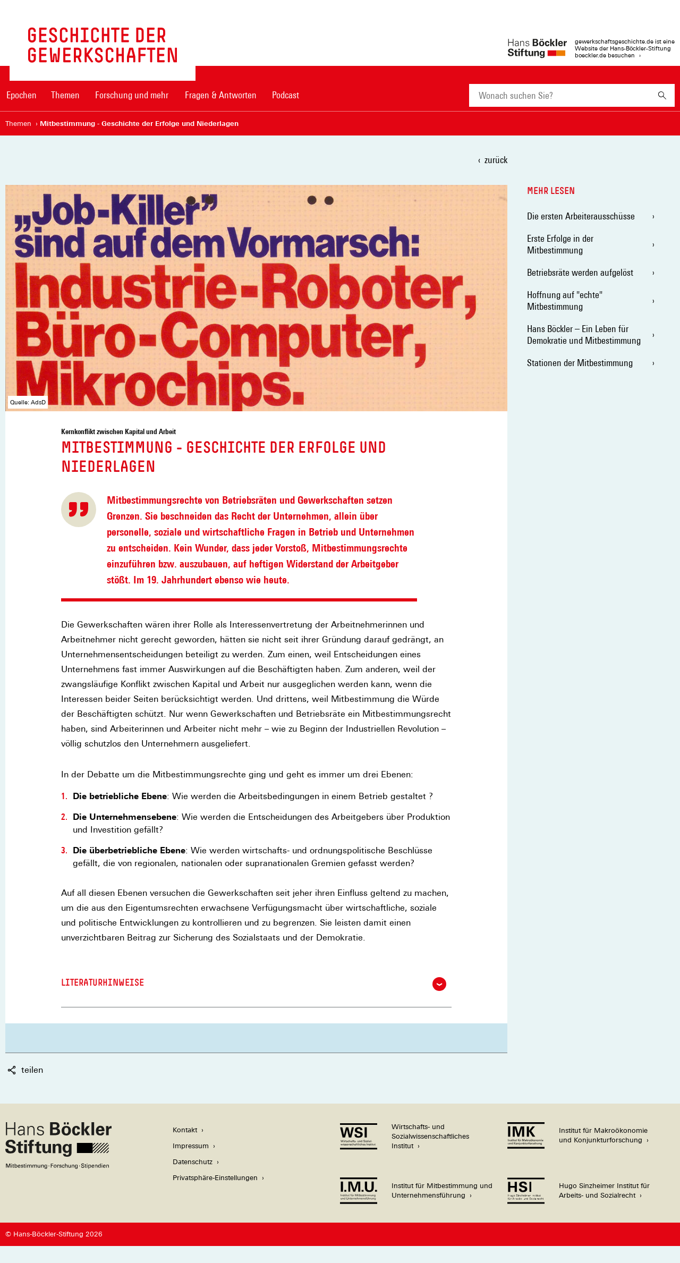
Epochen (21, 94)
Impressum (191, 1146)
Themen (65, 94)
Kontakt (185, 1130)
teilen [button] (25, 1070)
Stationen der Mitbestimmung (580, 362)
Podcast (285, 94)
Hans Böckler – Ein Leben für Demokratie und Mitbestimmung (584, 334)
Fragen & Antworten (221, 94)
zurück (495, 159)
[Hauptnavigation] (152, 95)
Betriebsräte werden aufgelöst (580, 272)
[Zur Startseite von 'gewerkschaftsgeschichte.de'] (102, 57)
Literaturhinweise (253, 984)
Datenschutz (192, 1162)
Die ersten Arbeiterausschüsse (581, 216)
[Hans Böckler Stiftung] (58, 1166)
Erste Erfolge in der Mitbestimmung (560, 244)
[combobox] (559, 95)
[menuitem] (21, 102)
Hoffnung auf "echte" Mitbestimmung (564, 300)
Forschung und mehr (131, 94)
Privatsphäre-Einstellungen (215, 1178)
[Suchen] (662, 95)
